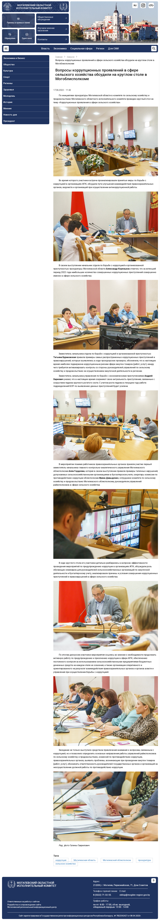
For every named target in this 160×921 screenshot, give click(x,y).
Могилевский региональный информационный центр (32, 907)
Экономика (60, 48)
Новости (70, 57)
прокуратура (144, 860)
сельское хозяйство (65, 863)
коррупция (60, 860)
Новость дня (10, 114)
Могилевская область (85, 860)
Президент (9, 121)
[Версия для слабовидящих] (151, 5)
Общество (9, 64)
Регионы (8, 83)
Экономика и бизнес (14, 58)
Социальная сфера (81, 48)
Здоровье (8, 89)
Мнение (7, 108)
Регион (100, 48)
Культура (8, 70)
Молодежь (9, 96)
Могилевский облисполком (117, 860)
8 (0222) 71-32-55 (102, 895)
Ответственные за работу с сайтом (23, 901)
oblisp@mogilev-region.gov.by (134, 895)
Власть (45, 48)
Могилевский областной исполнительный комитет (34, 7)
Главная (59, 57)
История (7, 102)
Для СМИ (113, 48)
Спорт (6, 77)
